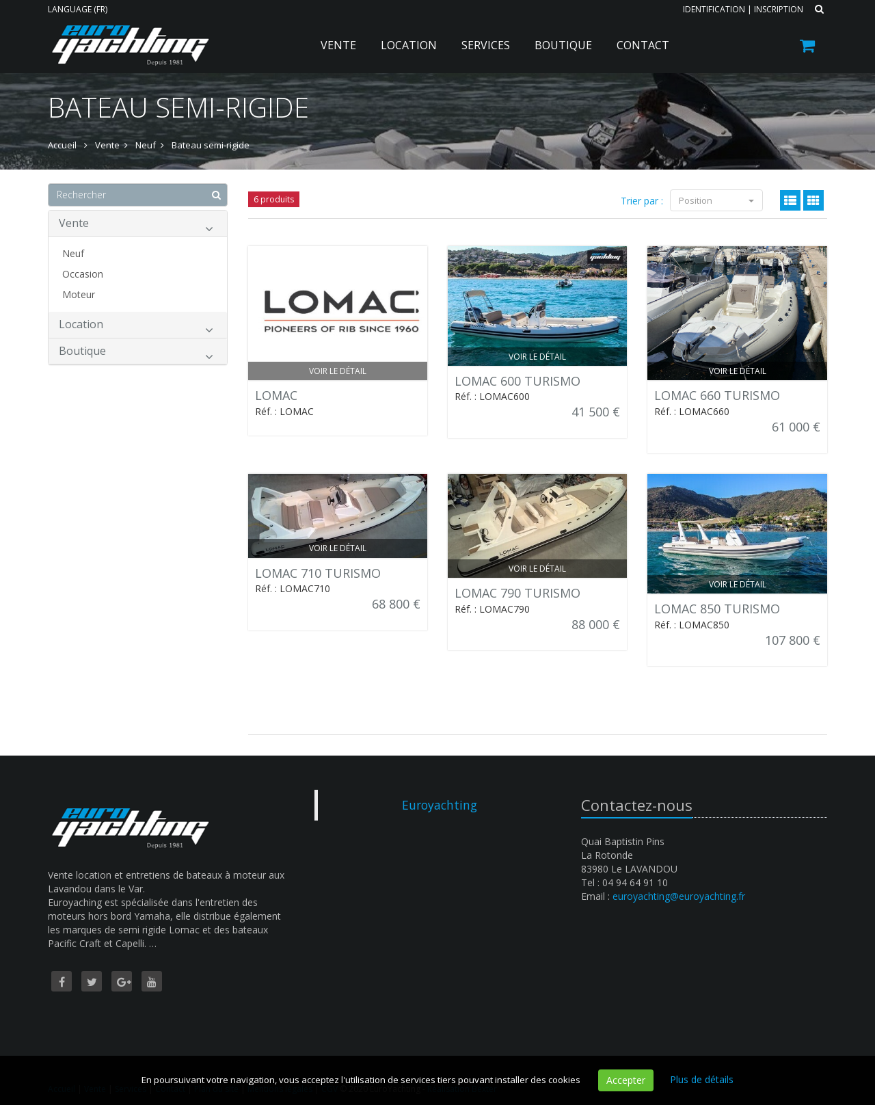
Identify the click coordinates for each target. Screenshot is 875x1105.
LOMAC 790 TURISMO (517, 593)
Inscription (778, 9)
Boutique (563, 45)
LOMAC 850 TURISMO (717, 608)
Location (409, 45)
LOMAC (276, 395)
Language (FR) (77, 9)
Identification (714, 9)
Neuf (73, 253)
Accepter (625, 1080)
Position (716, 200)
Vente (338, 45)
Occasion (82, 273)
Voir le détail (337, 371)
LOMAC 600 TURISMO (517, 381)
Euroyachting (439, 805)
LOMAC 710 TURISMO (318, 573)
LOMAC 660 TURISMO (717, 395)
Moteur (78, 294)
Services (485, 45)
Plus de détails (701, 1079)
